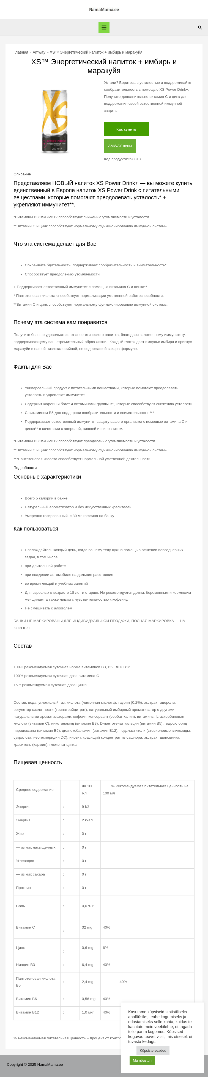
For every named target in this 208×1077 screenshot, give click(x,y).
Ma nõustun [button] (142, 1060)
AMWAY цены (120, 146)
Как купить (126, 129)
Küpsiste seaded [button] (153, 1050)
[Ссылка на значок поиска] (200, 27)
